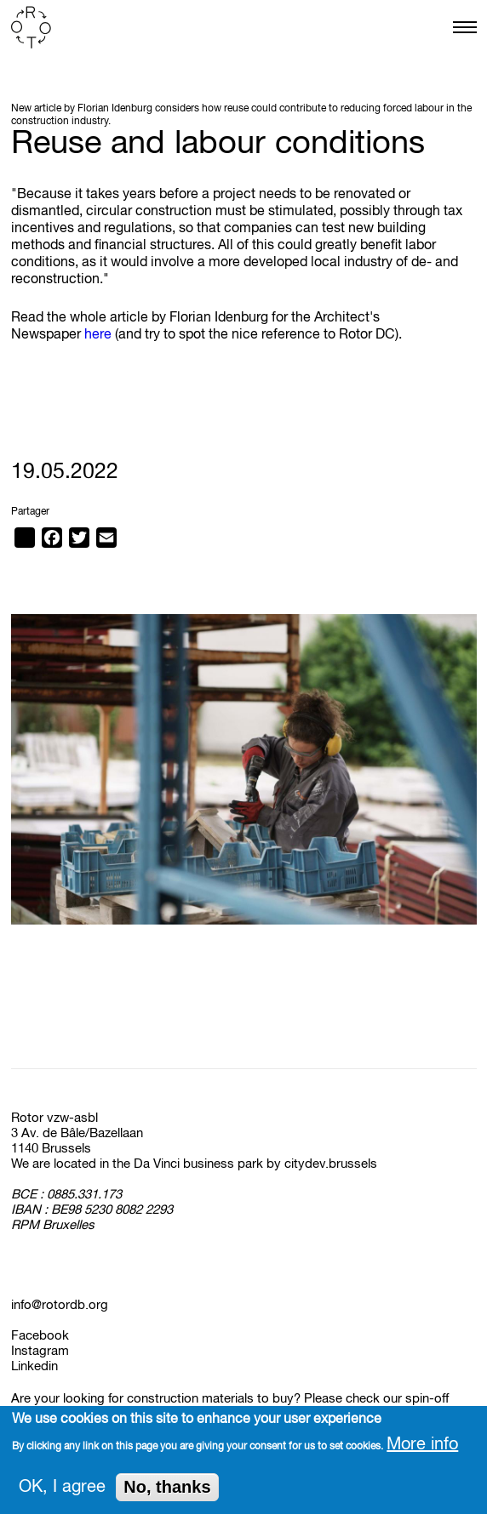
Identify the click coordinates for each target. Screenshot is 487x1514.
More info (422, 1448)
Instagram (40, 1351)
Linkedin (34, 1366)
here (98, 335)
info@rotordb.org (59, 1305)
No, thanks (166, 1490)
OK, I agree (62, 1491)
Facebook (40, 1335)
